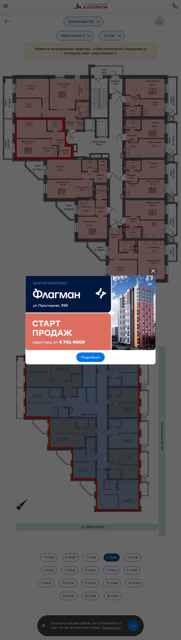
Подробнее (90, 357)
